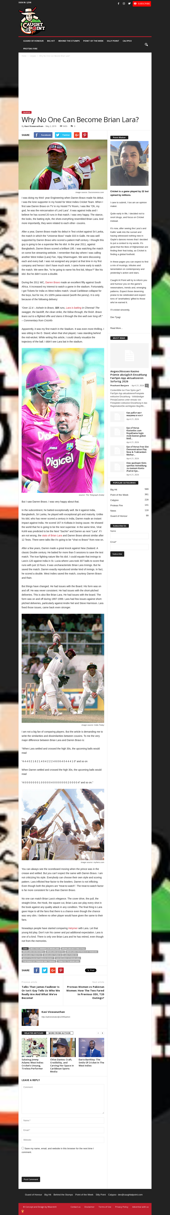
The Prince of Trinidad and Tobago (39, 961)
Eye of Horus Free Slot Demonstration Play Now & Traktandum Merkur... (138, 450)
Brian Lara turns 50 (52, 955)
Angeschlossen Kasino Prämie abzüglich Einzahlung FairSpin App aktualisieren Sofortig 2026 (128, 376)
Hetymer (73, 928)
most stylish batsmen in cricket (38, 958)
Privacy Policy (121, 1206)
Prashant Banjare (119, 385)
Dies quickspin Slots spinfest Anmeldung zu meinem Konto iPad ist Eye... (137, 466)
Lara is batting (73, 307)
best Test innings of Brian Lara (44, 948)
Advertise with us (140, 1206)
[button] (146, 45)
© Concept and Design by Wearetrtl (39, 1206)
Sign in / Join (24, 2)
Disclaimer (89, 1206)
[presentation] (48, 1166)
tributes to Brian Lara (68, 961)
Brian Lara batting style (73, 948)
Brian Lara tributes (32, 955)
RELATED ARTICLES (33, 1033)
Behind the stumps (69, 40)
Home (24, 56)
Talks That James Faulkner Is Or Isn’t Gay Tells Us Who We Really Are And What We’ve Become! (41, 992)
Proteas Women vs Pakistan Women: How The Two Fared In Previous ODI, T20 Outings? (85, 992)
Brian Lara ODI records (33, 952)
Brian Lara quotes (55, 952)
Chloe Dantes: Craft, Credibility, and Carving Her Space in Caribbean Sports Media (62, 1065)
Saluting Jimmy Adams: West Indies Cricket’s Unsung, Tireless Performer (32, 1064)
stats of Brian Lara (52, 535)
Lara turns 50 (70, 955)
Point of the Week (93, 40)
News (113, 510)
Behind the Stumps (63, 1194)
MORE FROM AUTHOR (60, 1033)
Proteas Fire (30, 48)
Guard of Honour (33, 40)
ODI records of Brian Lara (68, 958)
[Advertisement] (85, 84)
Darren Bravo (52, 282)
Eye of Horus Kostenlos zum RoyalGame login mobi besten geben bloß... (136, 433)
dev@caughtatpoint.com (130, 1194)
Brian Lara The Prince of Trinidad (82, 952)
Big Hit (51, 40)
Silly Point (113, 40)
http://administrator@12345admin (56, 1017)
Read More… (116, 328)
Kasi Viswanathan (33, 126)
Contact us (75, 1206)
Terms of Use (105, 1206)
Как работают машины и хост (135, 414)
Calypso (127, 40)
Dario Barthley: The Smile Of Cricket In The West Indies (91, 1062)
